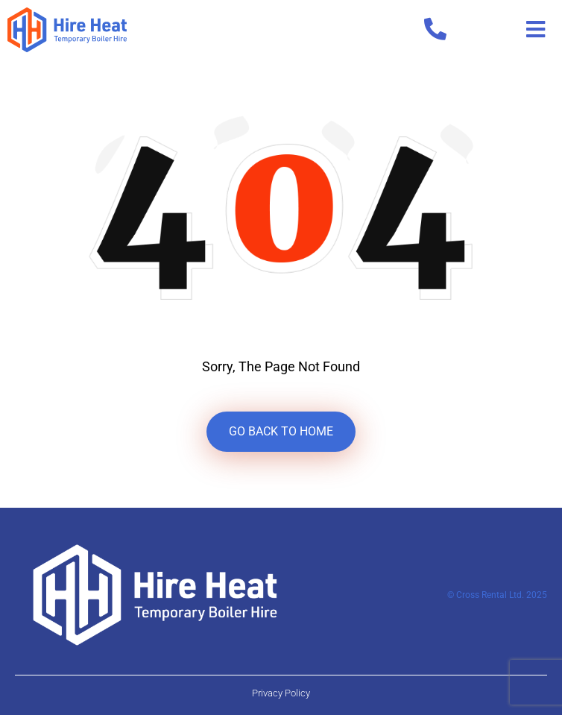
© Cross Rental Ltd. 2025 (497, 595)
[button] (535, 30)
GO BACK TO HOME (281, 431)
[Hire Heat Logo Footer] (155, 594)
